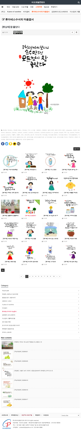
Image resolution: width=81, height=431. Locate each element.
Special (46, 7)
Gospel (61, 132)
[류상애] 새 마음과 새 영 (50, 215)
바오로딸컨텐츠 (73, 135)
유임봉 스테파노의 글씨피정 (10, 294)
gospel (56, 132)
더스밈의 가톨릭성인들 (8, 318)
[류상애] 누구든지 (50, 261)
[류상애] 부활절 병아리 (70, 192)
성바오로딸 (30, 137)
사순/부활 (24, 7)
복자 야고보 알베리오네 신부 (18, 137)
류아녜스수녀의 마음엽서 (40, 12)
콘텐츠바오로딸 (10, 139)
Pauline (77, 132)
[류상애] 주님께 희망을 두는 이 (70, 169)
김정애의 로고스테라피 (60, 12)
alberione (8, 132)
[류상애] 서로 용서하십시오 (30, 192)
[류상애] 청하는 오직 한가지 (10, 192)
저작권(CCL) (14, 415)
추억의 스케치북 (6, 332)
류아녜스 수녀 (26, 130)
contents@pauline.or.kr (26, 427)
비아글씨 (26, 12)
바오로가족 (38, 135)
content (25, 132)
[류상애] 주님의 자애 (71, 238)
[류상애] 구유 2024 (50, 169)
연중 (31, 7)
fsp (68, 132)
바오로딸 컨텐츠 (53, 135)
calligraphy (69, 130)
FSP (65, 132)
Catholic (14, 132)
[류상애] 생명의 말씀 (71, 215)
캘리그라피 (58, 130)
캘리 (63, 130)
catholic (20, 132)
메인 (8, 7)
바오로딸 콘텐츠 (63, 135)
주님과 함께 (5, 290)
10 (54, 276)
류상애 (5, 130)
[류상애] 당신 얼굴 (30, 238)
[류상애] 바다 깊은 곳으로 (50, 238)
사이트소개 (5, 415)
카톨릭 (13, 135)
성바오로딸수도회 (39, 137)
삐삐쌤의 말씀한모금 (8, 329)
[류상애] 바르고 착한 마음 (10, 238)
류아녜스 (10, 130)
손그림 (33, 130)
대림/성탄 (15, 7)
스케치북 (39, 7)
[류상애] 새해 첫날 (10, 261)
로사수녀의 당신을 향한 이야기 (11, 325)
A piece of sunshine (14, 12)
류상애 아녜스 (18, 130)
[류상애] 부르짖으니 (30, 169)
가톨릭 (18, 135)
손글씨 (75, 130)
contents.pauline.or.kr (46, 132)
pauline (72, 132)
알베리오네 (19, 139)
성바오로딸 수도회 (62, 137)
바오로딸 (44, 135)
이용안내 (46, 415)
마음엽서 (44, 130)
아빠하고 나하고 (6, 301)
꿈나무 (32, 135)
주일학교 (71, 137)
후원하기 (54, 7)
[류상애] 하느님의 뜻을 (70, 261)
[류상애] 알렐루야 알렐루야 (10, 215)
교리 (22, 135)
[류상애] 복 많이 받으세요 (30, 261)
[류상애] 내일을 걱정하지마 (51, 192)
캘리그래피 (51, 130)
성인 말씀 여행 (6, 322)
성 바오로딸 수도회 (50, 137)
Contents (37, 132)
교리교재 (27, 135)
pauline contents (6, 135)
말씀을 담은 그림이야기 (9, 297)
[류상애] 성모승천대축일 (10, 169)
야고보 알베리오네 (28, 139)
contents (30, 132)
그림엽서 (38, 130)
